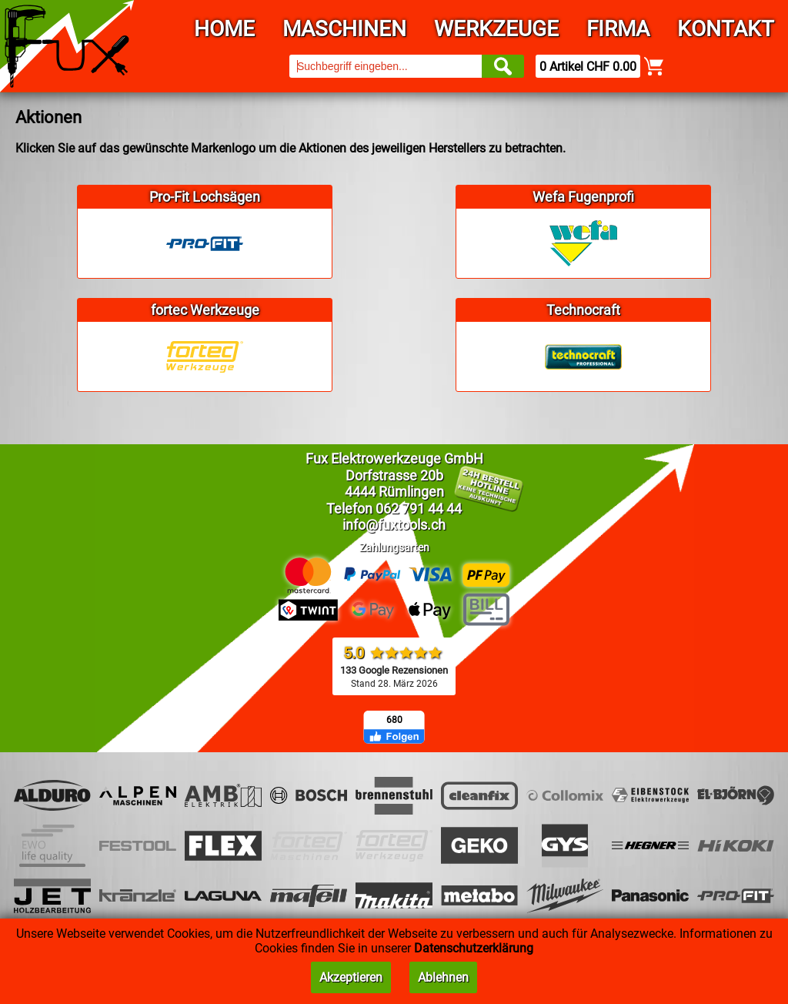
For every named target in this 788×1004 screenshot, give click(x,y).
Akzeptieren (350, 977)
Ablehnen (443, 977)
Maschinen (344, 29)
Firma (617, 29)
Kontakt (725, 29)
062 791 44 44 (419, 508)
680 (394, 720)
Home (224, 29)
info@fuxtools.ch (394, 525)
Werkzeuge (496, 29)
